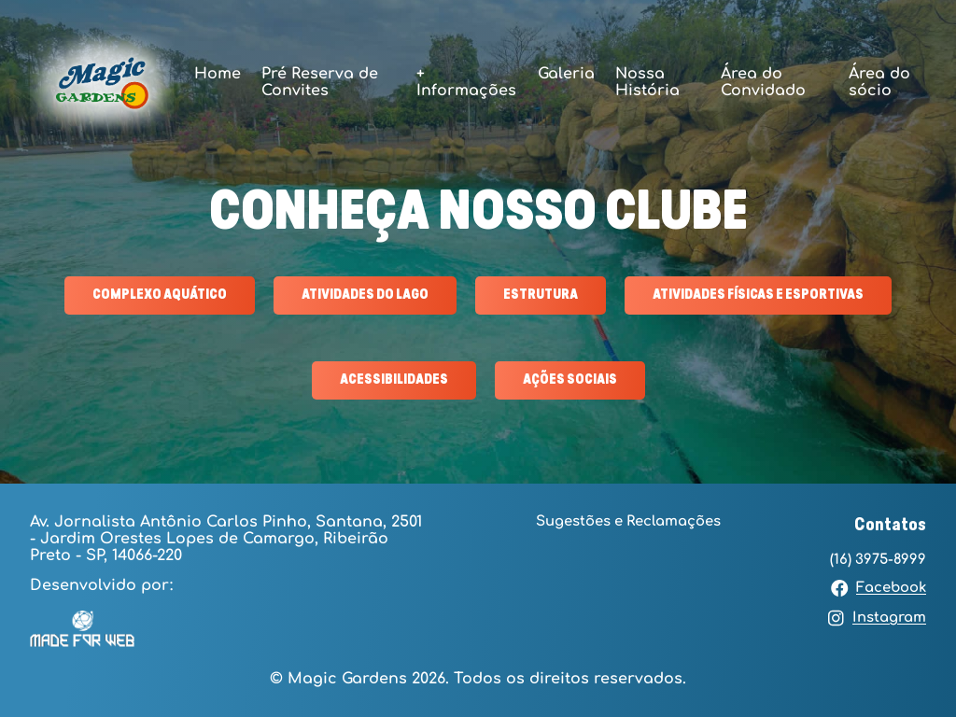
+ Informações (466, 82)
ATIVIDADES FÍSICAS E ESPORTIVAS (758, 295)
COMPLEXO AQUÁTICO (159, 295)
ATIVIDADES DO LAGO (365, 295)
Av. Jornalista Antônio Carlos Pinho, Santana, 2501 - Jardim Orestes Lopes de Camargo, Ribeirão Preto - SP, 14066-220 (226, 538)
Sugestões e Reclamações (628, 520)
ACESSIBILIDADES (394, 380)
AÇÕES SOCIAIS (570, 380)
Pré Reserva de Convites (319, 82)
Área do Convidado (763, 82)
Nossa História (647, 82)
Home (217, 73)
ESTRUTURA (540, 295)
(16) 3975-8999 (878, 559)
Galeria (566, 73)
